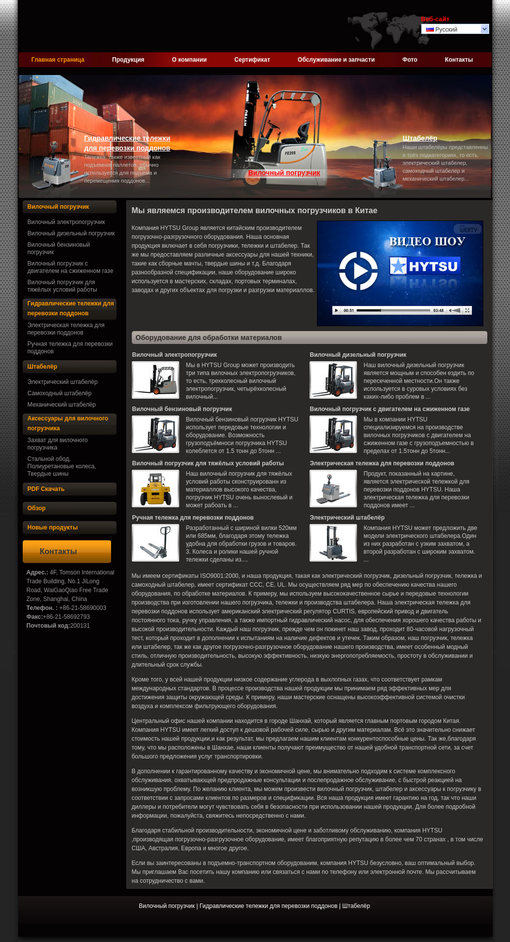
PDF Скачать (46, 489)
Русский (442, 29)
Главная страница (58, 59)
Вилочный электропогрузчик (66, 222)
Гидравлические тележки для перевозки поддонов (127, 143)
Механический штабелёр (62, 404)
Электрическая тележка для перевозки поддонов (66, 329)
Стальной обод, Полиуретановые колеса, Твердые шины (62, 466)
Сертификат (252, 59)
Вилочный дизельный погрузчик (71, 233)
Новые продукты (53, 527)
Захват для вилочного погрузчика (58, 444)
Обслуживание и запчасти (336, 59)
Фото (409, 59)
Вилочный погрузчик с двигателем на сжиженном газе (71, 267)
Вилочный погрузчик (284, 173)
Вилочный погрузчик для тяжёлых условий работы (62, 286)
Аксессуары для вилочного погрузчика (68, 423)
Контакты (459, 59)
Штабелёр (420, 138)
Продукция (128, 59)
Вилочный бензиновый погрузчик (59, 248)
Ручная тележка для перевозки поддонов (70, 347)
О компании (189, 59)
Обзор (37, 508)
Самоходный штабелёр (60, 393)
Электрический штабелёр (63, 381)
